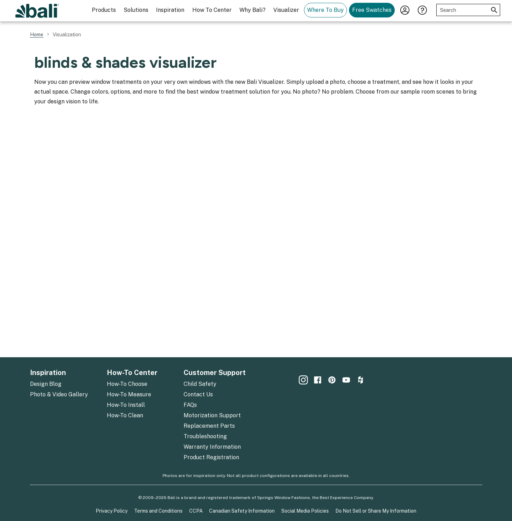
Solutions (136, 10)
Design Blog (45, 384)
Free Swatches (372, 10)
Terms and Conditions (158, 511)
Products (104, 10)
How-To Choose (127, 384)
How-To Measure (129, 394)
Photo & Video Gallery (59, 394)
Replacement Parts (209, 426)
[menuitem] (104, 10)
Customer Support (215, 372)
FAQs (190, 405)
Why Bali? (252, 10)
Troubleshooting (205, 436)
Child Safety (200, 384)
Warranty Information (212, 446)
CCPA (196, 511)
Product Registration (211, 457)
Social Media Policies (305, 511)
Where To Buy (325, 10)
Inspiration (170, 10)
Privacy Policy (111, 511)
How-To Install (126, 405)
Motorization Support (212, 415)
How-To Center (132, 372)
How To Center (212, 10)
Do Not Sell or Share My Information (375, 511)
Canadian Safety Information (242, 511)
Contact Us (198, 394)
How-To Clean (125, 415)
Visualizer (286, 10)
